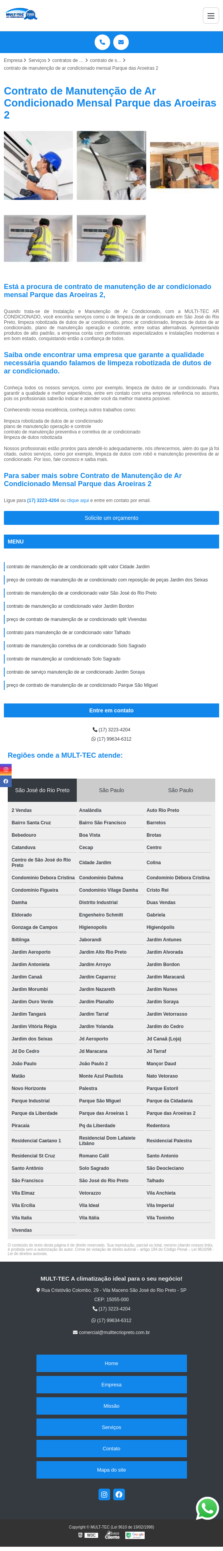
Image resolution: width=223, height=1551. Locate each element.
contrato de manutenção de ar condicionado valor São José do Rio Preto (82, 593)
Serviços (111, 1427)
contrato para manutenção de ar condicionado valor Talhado (68, 632)
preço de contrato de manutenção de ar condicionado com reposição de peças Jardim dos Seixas (107, 580)
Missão (111, 1406)
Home (111, 1363)
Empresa (111, 1385)
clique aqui (78, 500)
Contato (112, 1448)
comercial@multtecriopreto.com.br (111, 1332)
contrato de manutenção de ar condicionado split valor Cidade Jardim (78, 566)
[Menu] (210, 15)
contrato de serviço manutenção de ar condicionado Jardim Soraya (76, 672)
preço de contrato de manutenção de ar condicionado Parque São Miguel (82, 685)
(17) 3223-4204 (43, 500)
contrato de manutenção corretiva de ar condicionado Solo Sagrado (76, 645)
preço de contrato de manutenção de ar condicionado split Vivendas (77, 619)
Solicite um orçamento (111, 518)
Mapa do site (111, 1470)
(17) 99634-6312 (111, 739)
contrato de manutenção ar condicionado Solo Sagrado (64, 659)
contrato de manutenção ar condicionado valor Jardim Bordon (70, 606)
